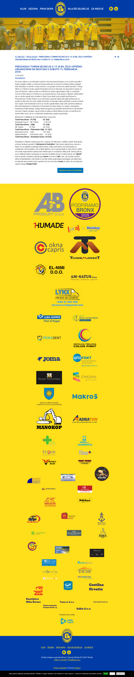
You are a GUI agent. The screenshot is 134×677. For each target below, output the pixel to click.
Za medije (97, 8)
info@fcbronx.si (74, 660)
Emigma (77, 668)
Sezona (33, 8)
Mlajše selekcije (78, 8)
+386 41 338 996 (60, 660)
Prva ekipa (46, 8)
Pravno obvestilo (60, 668)
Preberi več (120, 673)
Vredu (106, 673)
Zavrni (112, 673)
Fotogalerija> (20, 78)
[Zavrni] (131, 674)
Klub (23, 8)
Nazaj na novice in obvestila (70, 170)
